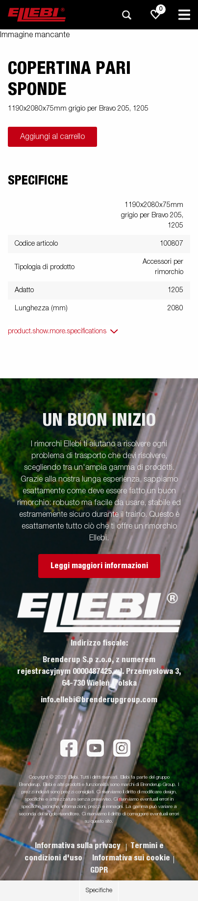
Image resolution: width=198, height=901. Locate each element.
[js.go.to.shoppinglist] (156, 14)
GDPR (99, 870)
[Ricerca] (126, 14)
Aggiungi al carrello (52, 137)
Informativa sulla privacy (79, 846)
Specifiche (99, 891)
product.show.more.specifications (57, 331)
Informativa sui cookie (131, 858)
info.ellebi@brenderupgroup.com (99, 700)
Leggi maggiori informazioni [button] (99, 566)
